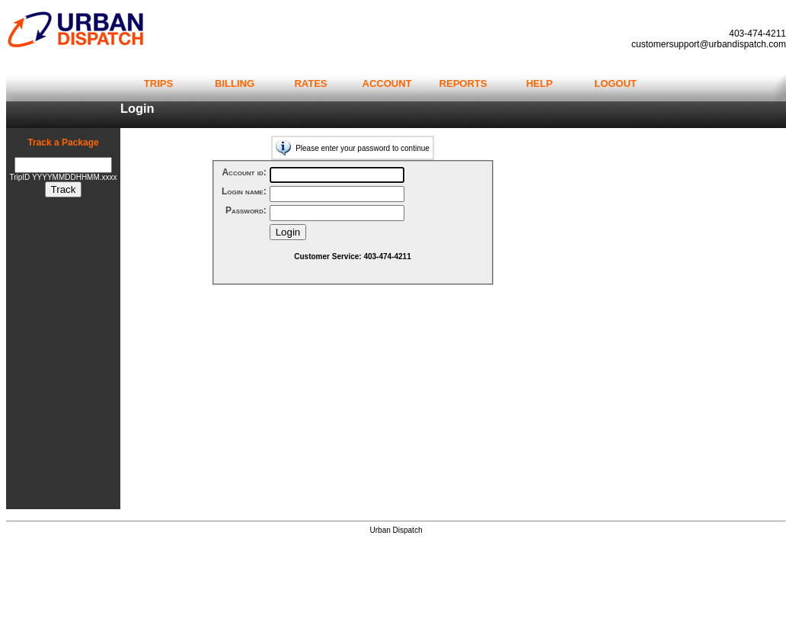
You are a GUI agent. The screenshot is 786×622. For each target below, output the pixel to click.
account (387, 82)
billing (234, 82)
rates (310, 82)
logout (615, 82)
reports (463, 82)
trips (158, 82)
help (539, 82)
